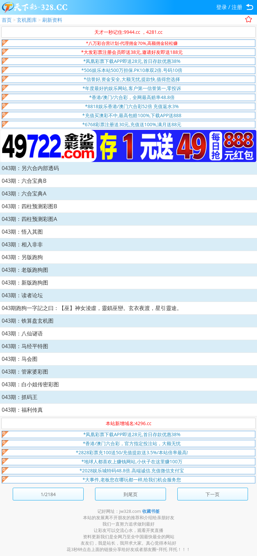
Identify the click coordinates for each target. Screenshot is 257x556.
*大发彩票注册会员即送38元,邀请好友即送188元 (131, 52)
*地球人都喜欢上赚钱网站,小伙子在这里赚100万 (131, 461)
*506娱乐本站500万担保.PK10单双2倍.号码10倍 (131, 70)
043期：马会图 (19, 359)
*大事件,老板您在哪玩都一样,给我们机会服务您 (132, 479)
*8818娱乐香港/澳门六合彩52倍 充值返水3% (132, 106)
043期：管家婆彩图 (25, 371)
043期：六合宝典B (24, 180)
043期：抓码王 (19, 397)
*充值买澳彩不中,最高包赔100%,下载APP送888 (131, 115)
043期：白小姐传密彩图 (30, 384)
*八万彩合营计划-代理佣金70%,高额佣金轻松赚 (132, 43)
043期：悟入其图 (22, 231)
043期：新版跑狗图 (25, 282)
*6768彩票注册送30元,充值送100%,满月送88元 (132, 124)
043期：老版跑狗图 (25, 269)
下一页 (212, 494)
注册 (237, 7)
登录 (221, 7)
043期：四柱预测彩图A (29, 219)
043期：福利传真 (22, 409)
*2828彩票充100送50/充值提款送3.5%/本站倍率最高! (132, 452)
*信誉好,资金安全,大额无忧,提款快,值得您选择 (132, 79)
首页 (7, 19)
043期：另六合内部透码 (30, 168)
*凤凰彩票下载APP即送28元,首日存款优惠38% (132, 61)
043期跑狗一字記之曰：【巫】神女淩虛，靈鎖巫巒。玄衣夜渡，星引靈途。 (92, 308)
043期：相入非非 (22, 244)
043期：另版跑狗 (22, 257)
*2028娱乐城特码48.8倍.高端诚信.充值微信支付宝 (132, 470)
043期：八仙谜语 (22, 333)
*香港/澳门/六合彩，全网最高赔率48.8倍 (132, 97)
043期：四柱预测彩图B (29, 206)
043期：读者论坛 (22, 295)
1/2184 (48, 494)
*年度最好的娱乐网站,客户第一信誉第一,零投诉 (132, 88)
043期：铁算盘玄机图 (28, 320)
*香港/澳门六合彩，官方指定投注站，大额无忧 (132, 443)
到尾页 (130, 494)
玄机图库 (27, 19)
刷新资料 (52, 19)
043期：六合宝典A (24, 193)
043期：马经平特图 (25, 346)
